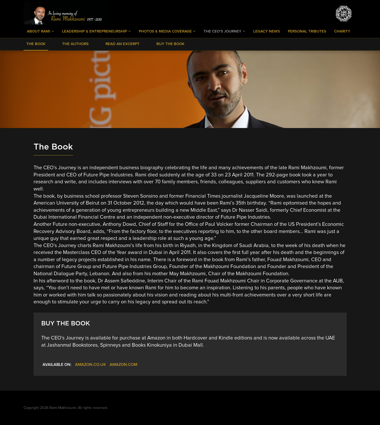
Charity (342, 31)
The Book (35, 44)
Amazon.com (123, 365)
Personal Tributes (307, 31)
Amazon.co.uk (90, 365)
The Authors (75, 44)
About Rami (40, 31)
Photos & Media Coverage (167, 31)
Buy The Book (170, 44)
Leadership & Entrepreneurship (96, 31)
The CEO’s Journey (224, 31)
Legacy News (266, 31)
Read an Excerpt (122, 44)
